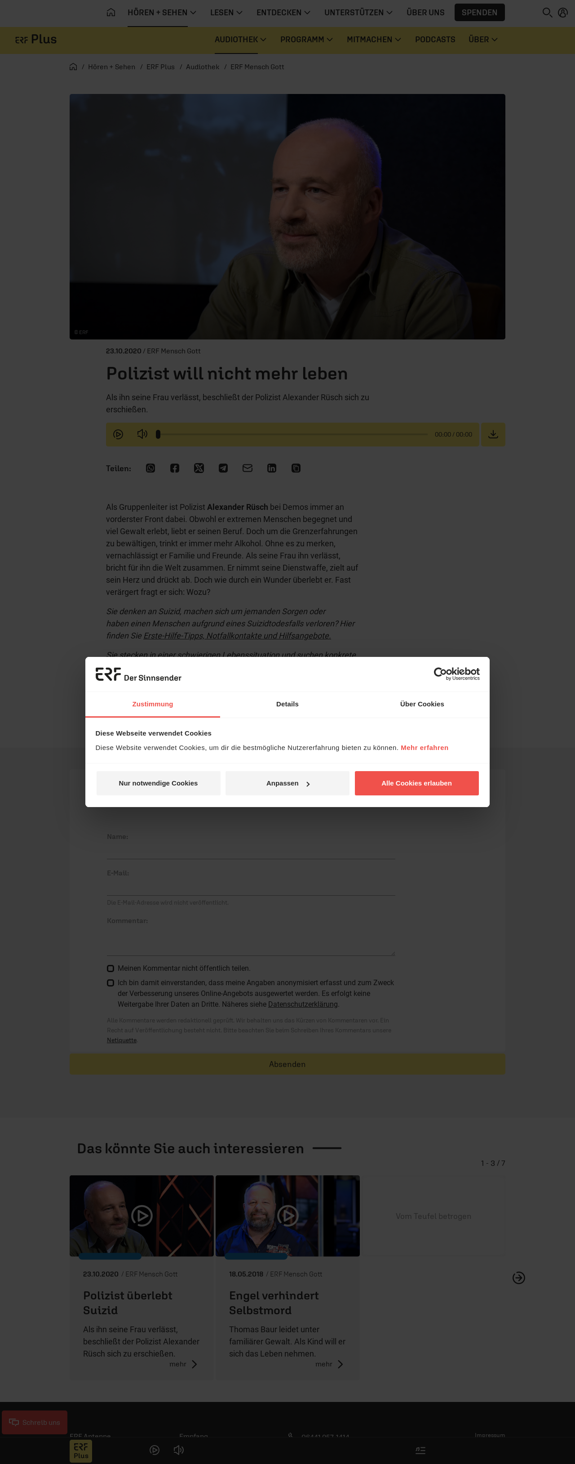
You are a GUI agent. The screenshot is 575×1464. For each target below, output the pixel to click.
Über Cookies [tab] (422, 704)
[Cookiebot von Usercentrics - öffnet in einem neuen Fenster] (440, 674)
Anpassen (288, 783)
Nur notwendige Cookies (158, 783)
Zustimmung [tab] (153, 704)
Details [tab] (287, 704)
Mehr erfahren (425, 747)
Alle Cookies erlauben (416, 783)
